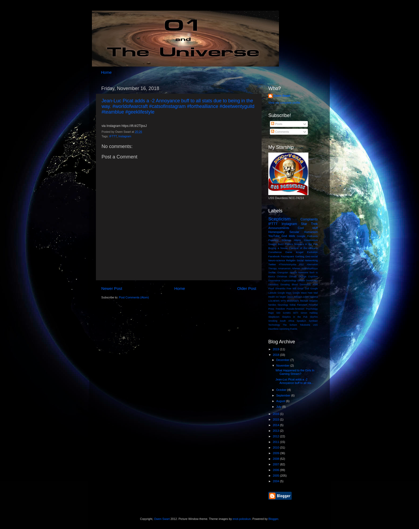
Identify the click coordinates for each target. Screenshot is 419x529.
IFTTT (113, 136)
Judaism (298, 296)
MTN (283, 300)
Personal (313, 305)
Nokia (293, 305)
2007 (276, 464)
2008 (276, 458)
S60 (278, 313)
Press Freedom (276, 309)
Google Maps (284, 292)
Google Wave (300, 292)
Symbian (313, 321)
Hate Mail (313, 292)
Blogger (273, 518)
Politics (289, 244)
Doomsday (305, 284)
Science (286, 240)
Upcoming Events (288, 329)
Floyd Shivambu (276, 288)
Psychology (312, 309)
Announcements (278, 228)
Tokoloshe (305, 325)
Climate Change (298, 276)
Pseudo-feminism (295, 309)
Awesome (303, 272)
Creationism (311, 240)
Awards (293, 272)
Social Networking (307, 260)
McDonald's (293, 300)
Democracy (312, 280)
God (307, 288)
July (279, 406)
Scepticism (279, 218)
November (283, 365)
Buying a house (278, 248)
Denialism (273, 284)
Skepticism (274, 317)
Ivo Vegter (281, 296)
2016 (276, 413)
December (283, 359)
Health (271, 296)
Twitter (272, 264)
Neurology (283, 305)
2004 (276, 481)
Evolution (312, 252)
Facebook (274, 256)
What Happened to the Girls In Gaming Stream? (295, 372)
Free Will (291, 288)
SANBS (286, 313)
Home (106, 72)
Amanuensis (284, 268)
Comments (280, 131)
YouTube (274, 236)
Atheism (296, 268)
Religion (291, 260)
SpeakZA (301, 321)
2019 (276, 349)
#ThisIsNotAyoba (287, 264)
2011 (276, 442)
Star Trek (309, 224)
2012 (301, 264)
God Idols (288, 236)
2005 (276, 475)
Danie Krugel (294, 252)
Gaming (299, 256)
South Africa (287, 321)
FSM (315, 284)
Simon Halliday (309, 313)
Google (301, 236)
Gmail (300, 288)
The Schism (290, 325)
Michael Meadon (309, 300)
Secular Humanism (303, 232)
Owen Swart (282, 95)
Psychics (273, 240)
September (283, 395)
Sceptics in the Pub (306, 244)
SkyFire (314, 317)
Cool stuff (308, 228)
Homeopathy (276, 232)
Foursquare (287, 256)
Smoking (272, 321)
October (281, 389)
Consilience (275, 252)
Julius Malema (310, 296)
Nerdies (272, 305)
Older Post (246, 288)
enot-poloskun (242, 518)
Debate (301, 280)
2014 (276, 425)
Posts (276, 124)
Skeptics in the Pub (294, 317)
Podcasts (312, 236)
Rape (271, 313)
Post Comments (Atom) (134, 297)
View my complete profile (284, 102)
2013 (276, 430)
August (281, 401)
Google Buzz (276, 244)
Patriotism (302, 305)
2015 (276, 419)
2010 (276, 447)
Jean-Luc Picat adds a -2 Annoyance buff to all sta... (294, 381)
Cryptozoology (289, 280)
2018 (276, 354)
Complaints (309, 219)
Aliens (297, 240)
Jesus (290, 296)
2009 (276, 453)
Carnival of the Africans (303, 248)
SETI (295, 313)
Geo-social (311, 256)
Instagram (124, 136)
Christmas (282, 276)
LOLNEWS (274, 300)
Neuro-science (276, 260)
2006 (276, 470)
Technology (274, 325)
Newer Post (111, 288)
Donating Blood (289, 284)
